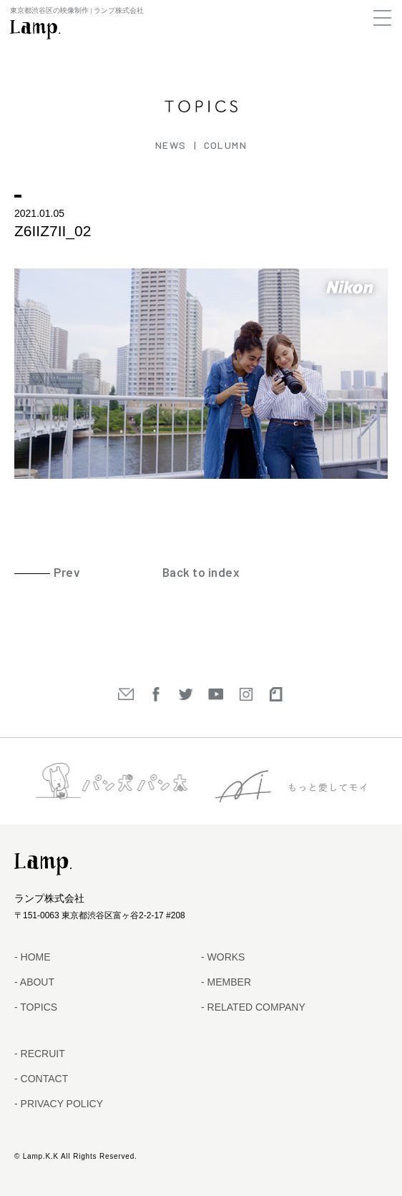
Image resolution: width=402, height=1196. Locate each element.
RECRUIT (41, 1053)
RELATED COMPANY (255, 1007)
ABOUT (36, 982)
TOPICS (38, 1007)
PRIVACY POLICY (60, 1103)
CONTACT (43, 1078)
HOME (34, 957)
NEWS (171, 145)
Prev (67, 572)
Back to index (201, 572)
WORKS (225, 957)
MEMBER (228, 982)
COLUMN (225, 145)
